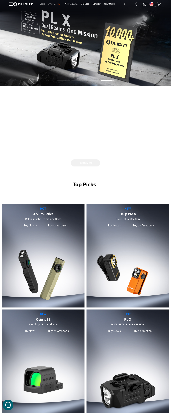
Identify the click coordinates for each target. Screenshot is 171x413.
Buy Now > (30, 225)
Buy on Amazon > (58, 225)
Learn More (85, 162)
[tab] (42, 4)
